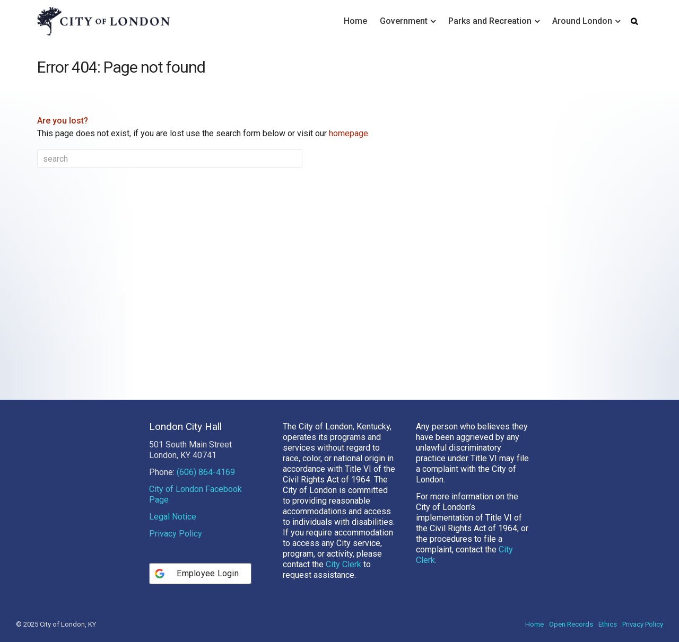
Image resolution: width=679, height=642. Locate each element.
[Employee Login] (200, 573)
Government (404, 21)
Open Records (571, 624)
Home (355, 21)
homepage (348, 133)
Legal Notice (172, 517)
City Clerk (343, 564)
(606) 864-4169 (206, 472)
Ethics (607, 624)
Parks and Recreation (490, 21)
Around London (582, 21)
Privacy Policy (175, 534)
